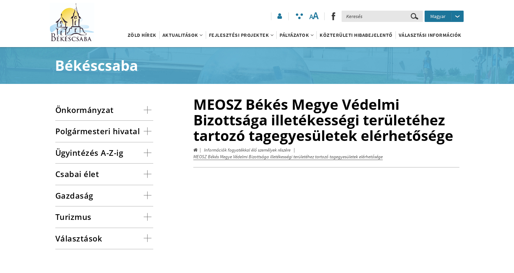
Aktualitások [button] (182, 35)
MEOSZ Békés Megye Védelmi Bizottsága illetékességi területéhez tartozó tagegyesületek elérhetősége (288, 157)
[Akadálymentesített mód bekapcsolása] (299, 16)
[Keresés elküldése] (414, 16)
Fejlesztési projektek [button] (241, 35)
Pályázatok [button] (297, 35)
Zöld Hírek (142, 35)
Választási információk (430, 35)
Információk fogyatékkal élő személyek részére (247, 150)
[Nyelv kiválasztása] (444, 16)
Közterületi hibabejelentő (356, 35)
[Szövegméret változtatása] (313, 16)
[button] (279, 16)
